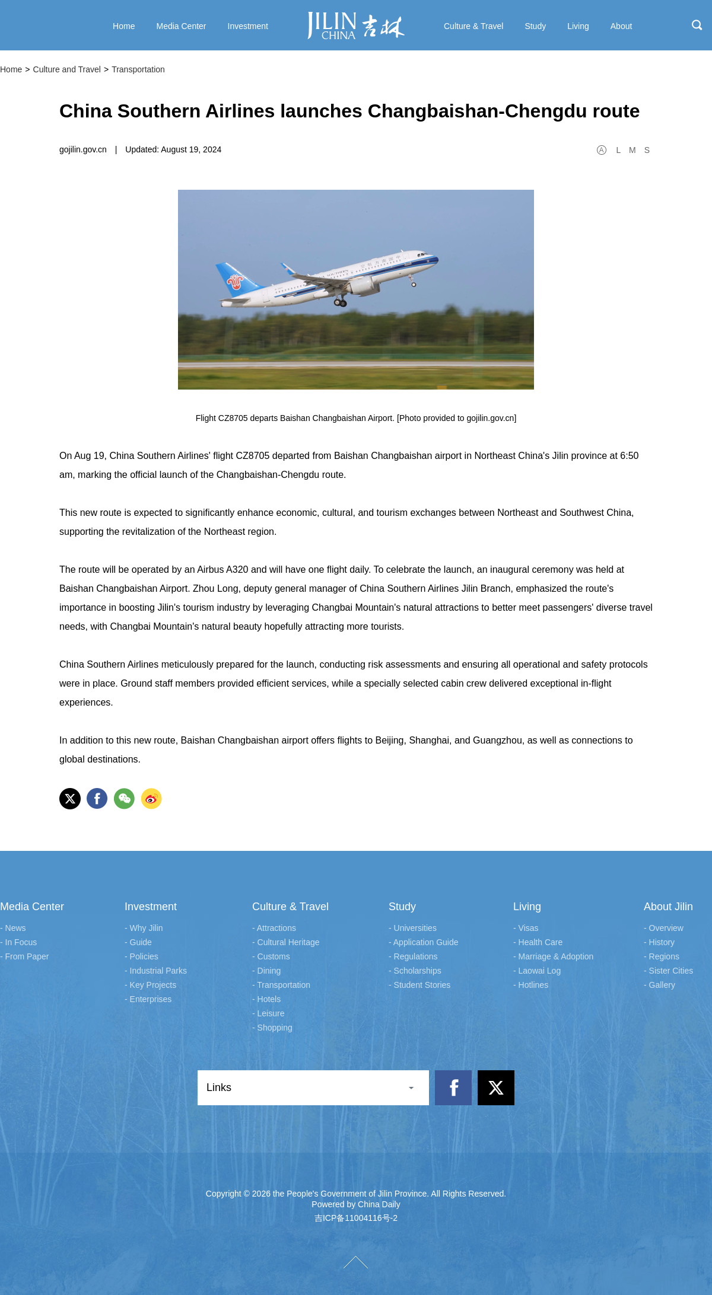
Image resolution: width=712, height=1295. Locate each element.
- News (13, 928)
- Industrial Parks (156, 970)
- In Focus (18, 942)
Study (402, 907)
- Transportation (281, 985)
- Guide (138, 942)
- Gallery (659, 985)
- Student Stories (419, 985)
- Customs (271, 956)
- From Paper (24, 956)
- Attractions (274, 928)
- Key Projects (150, 985)
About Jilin (668, 907)
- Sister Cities (668, 970)
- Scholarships (415, 970)
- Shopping (272, 1027)
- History (659, 942)
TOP (356, 1262)
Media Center (32, 907)
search (697, 25)
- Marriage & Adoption (553, 956)
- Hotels (266, 999)
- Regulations (413, 956)
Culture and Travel (67, 69)
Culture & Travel (290, 907)
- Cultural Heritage (286, 942)
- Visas (526, 928)
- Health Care (537, 942)
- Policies (141, 956)
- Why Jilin (144, 928)
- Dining (266, 970)
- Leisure (268, 1013)
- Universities (413, 928)
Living (527, 907)
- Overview (664, 928)
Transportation (138, 69)
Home (11, 69)
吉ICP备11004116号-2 (356, 1218)
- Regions (661, 956)
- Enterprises (148, 999)
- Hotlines (530, 985)
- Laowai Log (537, 970)
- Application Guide (424, 942)
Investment (151, 907)
